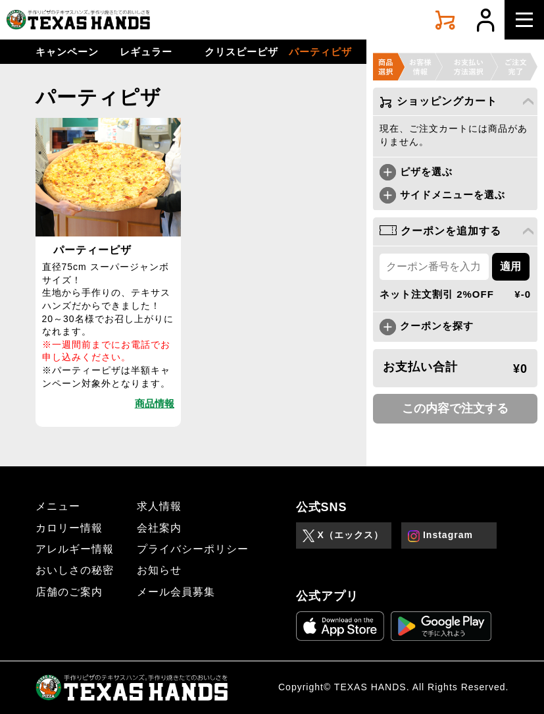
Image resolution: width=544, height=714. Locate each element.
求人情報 (159, 506)
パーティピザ (320, 51)
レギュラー (146, 51)
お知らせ (159, 570)
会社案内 (159, 528)
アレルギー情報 (75, 549)
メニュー (58, 506)
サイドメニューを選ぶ (442, 194)
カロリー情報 (69, 528)
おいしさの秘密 (75, 570)
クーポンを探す (427, 325)
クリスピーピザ (241, 51)
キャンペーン (67, 51)
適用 (510, 266)
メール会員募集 (176, 591)
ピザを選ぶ (416, 171)
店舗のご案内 (69, 591)
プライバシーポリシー (193, 549)
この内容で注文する (455, 408)
